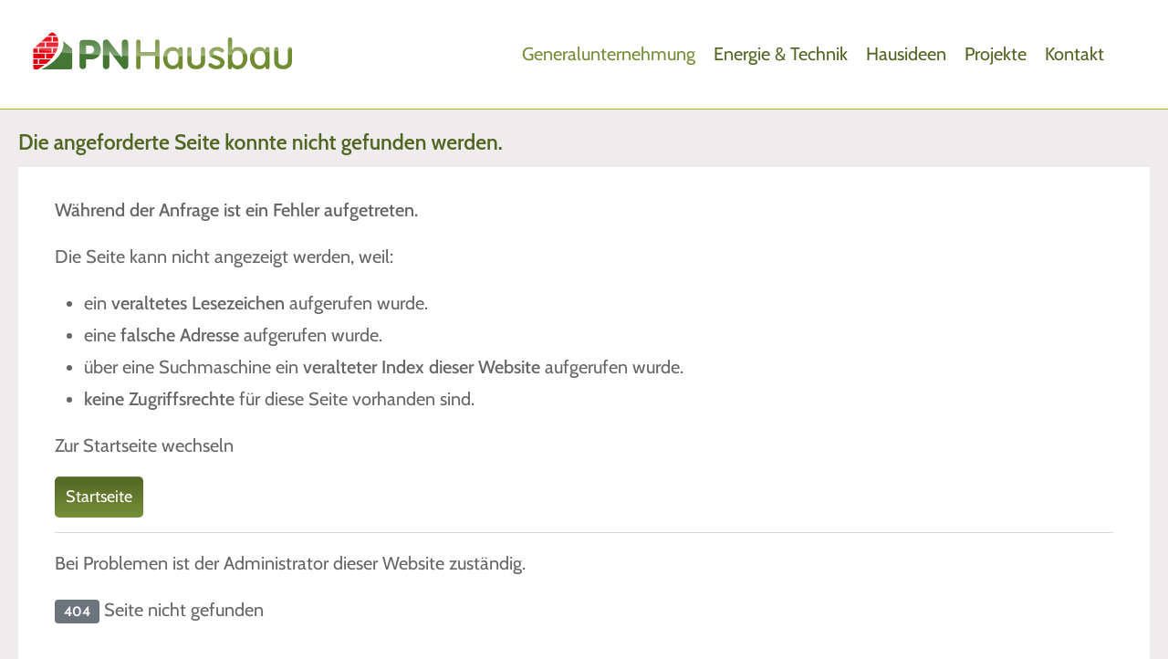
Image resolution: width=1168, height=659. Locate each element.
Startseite (99, 496)
